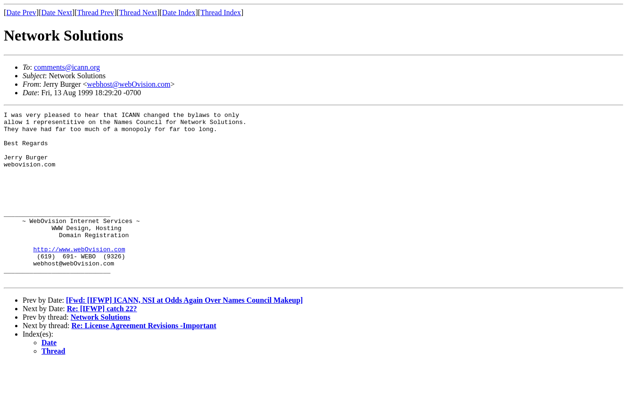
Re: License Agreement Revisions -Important (144, 360)
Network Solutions (101, 351)
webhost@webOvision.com (129, 84)
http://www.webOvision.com (79, 277)
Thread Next (138, 12)
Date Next (56, 12)
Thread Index (220, 12)
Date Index (179, 12)
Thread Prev (95, 12)
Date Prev (21, 12)
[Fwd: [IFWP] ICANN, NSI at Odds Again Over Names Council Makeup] (184, 334)
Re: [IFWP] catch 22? (102, 343)
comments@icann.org (67, 67)
